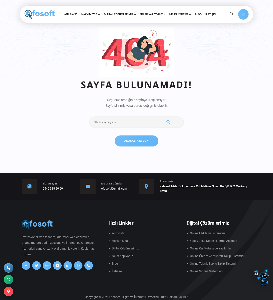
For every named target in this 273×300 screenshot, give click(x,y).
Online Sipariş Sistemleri (206, 271)
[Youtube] (57, 265)
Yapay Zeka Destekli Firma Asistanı (213, 241)
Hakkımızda (90, 14)
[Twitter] (36, 265)
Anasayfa (71, 14)
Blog (198, 14)
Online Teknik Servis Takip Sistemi (213, 263)
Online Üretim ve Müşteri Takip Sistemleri (217, 256)
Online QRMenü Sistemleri (207, 233)
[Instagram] (47, 265)
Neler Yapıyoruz (153, 14)
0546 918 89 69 (53, 188)
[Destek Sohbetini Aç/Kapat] (261, 280)
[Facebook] (26, 265)
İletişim (210, 14)
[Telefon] (88, 265)
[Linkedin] (68, 265)
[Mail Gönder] (243, 14)
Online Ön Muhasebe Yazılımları (211, 248)
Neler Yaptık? (180, 14)
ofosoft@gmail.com (114, 188)
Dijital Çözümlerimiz (120, 14)
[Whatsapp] (78, 265)
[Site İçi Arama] (231, 14)
